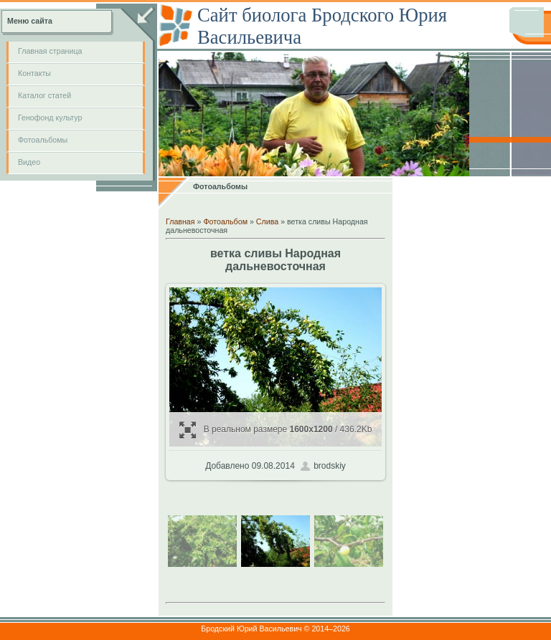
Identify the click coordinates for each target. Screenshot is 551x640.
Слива (267, 221)
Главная (180, 221)
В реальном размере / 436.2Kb (275, 429)
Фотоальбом (225, 221)
